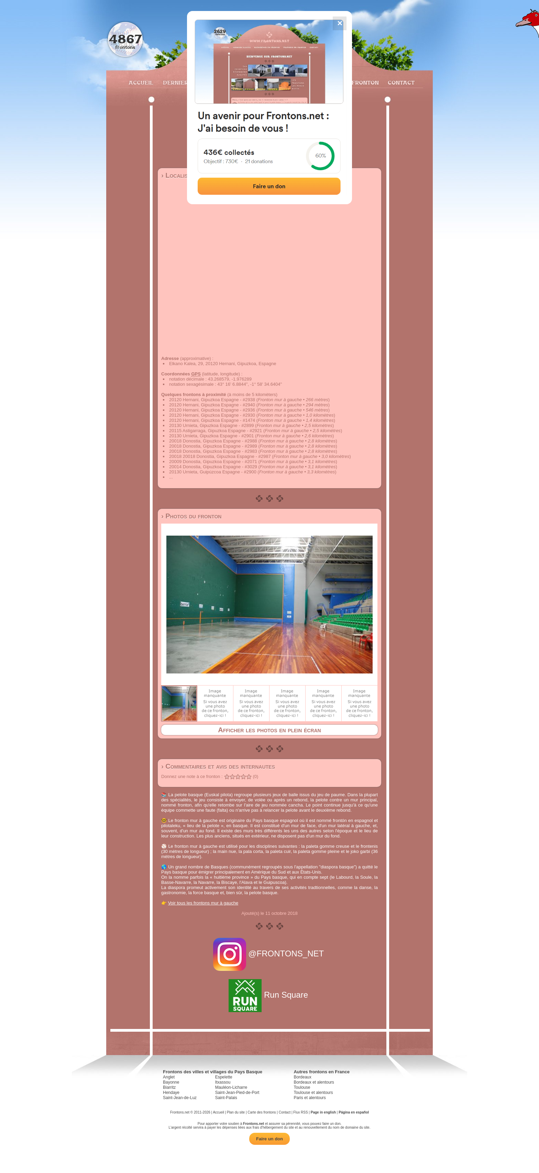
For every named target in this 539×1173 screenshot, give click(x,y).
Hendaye (171, 1092)
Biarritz (169, 1087)
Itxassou (223, 1082)
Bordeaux (302, 1077)
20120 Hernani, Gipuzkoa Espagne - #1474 (212, 420)
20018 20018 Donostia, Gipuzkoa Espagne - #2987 (220, 456)
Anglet (169, 1077)
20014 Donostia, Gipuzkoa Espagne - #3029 (213, 466)
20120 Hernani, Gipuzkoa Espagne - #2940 (212, 404)
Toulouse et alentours (313, 1092)
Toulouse (302, 1087)
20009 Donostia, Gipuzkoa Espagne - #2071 (213, 461)
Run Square (269, 994)
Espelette (223, 1077)
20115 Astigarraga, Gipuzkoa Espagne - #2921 (215, 430)
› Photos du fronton (191, 516)
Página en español (354, 1112)
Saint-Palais (226, 1097)
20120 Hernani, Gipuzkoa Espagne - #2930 (212, 415)
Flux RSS (300, 1112)
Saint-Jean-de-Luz (180, 1097)
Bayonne (171, 1082)
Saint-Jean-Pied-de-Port (237, 1092)
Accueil (141, 82)
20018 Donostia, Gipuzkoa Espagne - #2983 (213, 451)
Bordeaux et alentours (314, 1082)
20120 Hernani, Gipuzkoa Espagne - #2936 (212, 410)
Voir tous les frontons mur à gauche (203, 903)
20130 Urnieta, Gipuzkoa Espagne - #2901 (211, 435)
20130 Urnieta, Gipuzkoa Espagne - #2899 (211, 425)
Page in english (323, 1112)
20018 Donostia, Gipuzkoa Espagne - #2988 (213, 440)
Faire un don (269, 1138)
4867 (125, 38)
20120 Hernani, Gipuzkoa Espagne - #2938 (212, 399)
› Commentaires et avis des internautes (218, 766)
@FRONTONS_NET (269, 953)
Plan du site (236, 1112)
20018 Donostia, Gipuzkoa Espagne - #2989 (213, 446)
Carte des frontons (262, 1112)
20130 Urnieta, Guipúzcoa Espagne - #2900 (212, 471)
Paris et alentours (310, 1097)
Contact (400, 82)
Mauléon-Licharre (231, 1087)
